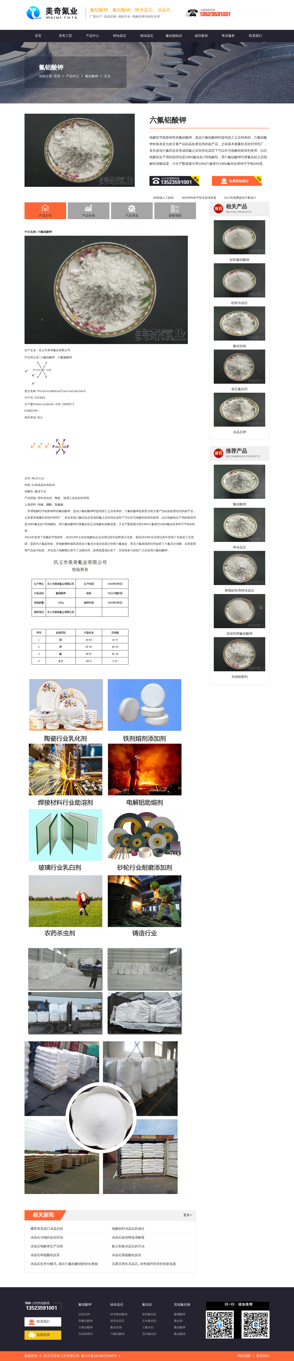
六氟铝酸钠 (117, 1334)
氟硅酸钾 (179, 1327)
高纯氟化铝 (149, 1314)
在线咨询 (43, 1335)
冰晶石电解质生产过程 (46, 1246)
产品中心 (92, 36)
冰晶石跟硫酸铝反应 (126, 1255)
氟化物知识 (174, 36)
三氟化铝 (148, 1327)
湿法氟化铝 (149, 1334)
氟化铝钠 (239, 346)
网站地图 (244, 1356)
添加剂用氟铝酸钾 (239, 634)
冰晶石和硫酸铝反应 (45, 1255)
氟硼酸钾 (179, 1314)
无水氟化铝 (149, 1321)
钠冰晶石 (146, 36)
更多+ (187, 1215)
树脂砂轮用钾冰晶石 (239, 591)
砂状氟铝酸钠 (239, 260)
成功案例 (201, 36)
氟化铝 (171, 524)
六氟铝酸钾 (45, 232)
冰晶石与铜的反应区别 (46, 1238)
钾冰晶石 (119, 36)
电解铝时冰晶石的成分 (128, 1229)
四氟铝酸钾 (63, 511)
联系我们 (255, 36)
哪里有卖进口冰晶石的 (46, 1229)
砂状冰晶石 (239, 303)
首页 (38, 36)
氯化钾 (178, 1321)
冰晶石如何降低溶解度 (128, 1238)
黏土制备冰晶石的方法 (128, 1246)
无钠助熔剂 (239, 677)
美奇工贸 (65, 36)
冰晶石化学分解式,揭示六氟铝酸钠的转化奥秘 (64, 1264)
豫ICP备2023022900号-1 (100, 1356)
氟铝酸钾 (91, 76)
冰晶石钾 (239, 432)
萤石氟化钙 (239, 389)
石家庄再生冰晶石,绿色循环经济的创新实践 (144, 1264)
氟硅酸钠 (179, 1334)
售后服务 (228, 36)
